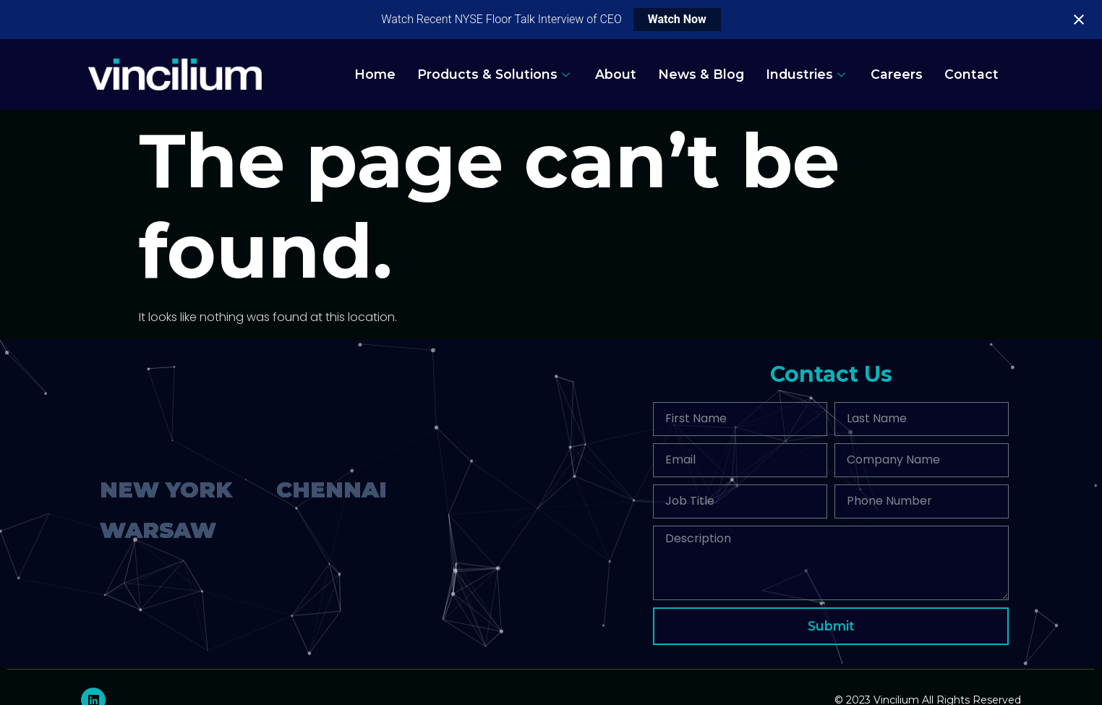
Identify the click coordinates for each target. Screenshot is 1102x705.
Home (375, 74)
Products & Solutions (495, 74)
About (615, 74)
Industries (807, 74)
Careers (897, 74)
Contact (971, 74)
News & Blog (701, 74)
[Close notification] (1079, 19)
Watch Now (677, 19)
